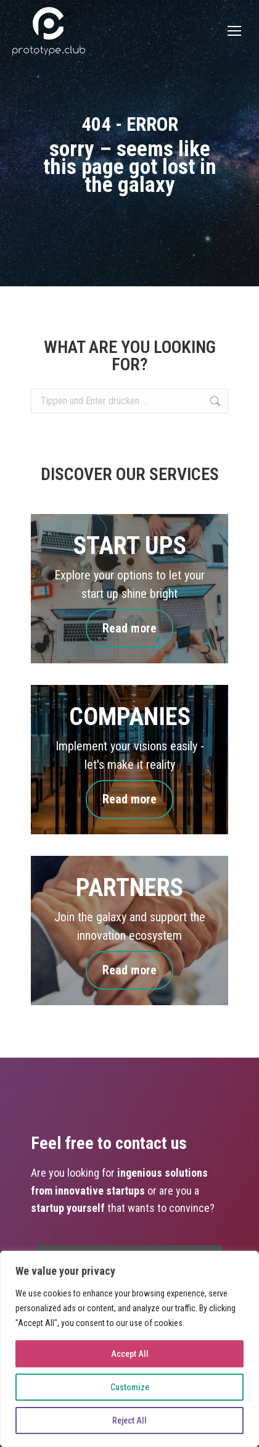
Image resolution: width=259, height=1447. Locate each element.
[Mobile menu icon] (234, 31)
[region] (129, 1349)
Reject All (129, 1420)
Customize (129, 1387)
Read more (129, 628)
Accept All (130, 1354)
